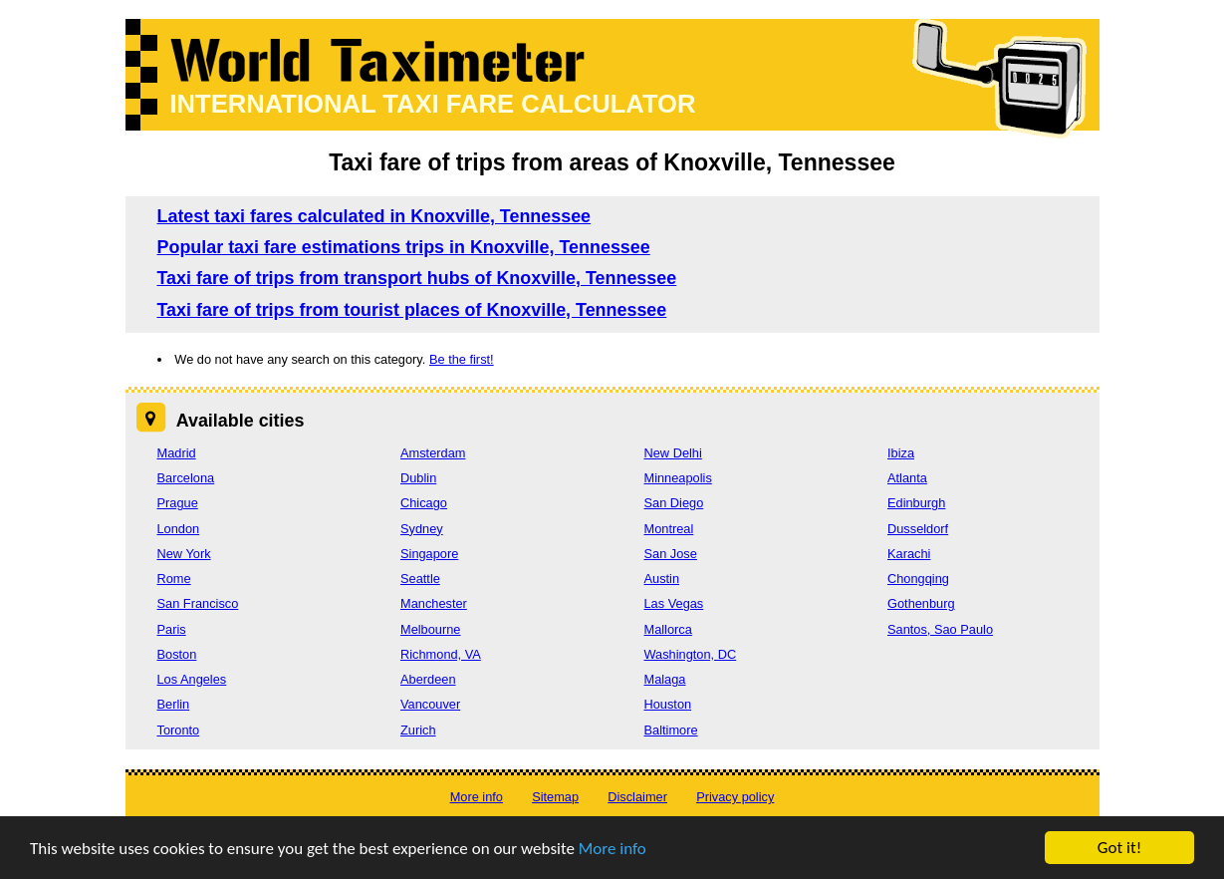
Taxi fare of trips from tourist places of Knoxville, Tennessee (412, 310)
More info (612, 848)
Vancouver (430, 704)
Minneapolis (678, 477)
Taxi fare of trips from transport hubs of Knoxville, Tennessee (417, 278)
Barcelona (186, 477)
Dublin (418, 477)
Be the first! (461, 359)
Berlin (173, 704)
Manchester (433, 603)
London (178, 528)
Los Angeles (192, 679)
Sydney (421, 528)
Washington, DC (690, 654)
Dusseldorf (917, 528)
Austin (662, 578)
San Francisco (198, 603)
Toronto (178, 730)
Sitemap (555, 796)
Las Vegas (674, 603)
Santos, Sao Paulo (940, 629)
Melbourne (430, 629)
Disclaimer (637, 796)
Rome (174, 578)
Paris (171, 629)
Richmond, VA (440, 654)
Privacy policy (735, 796)
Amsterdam (432, 452)
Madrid (176, 452)
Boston (177, 654)
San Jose (670, 553)
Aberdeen (428, 679)
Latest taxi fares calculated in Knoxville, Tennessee (374, 216)
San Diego (674, 502)
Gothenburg (921, 603)
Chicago (423, 502)
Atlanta (907, 477)
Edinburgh (916, 502)
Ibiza (900, 452)
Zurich (418, 730)
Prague (177, 502)
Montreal (669, 528)
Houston (668, 704)
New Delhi (673, 452)
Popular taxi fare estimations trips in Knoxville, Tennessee (403, 247)
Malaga (665, 679)
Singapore (429, 553)
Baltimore (671, 730)
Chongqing (918, 578)
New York (184, 553)
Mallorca (668, 629)
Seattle (420, 578)
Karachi (908, 553)
